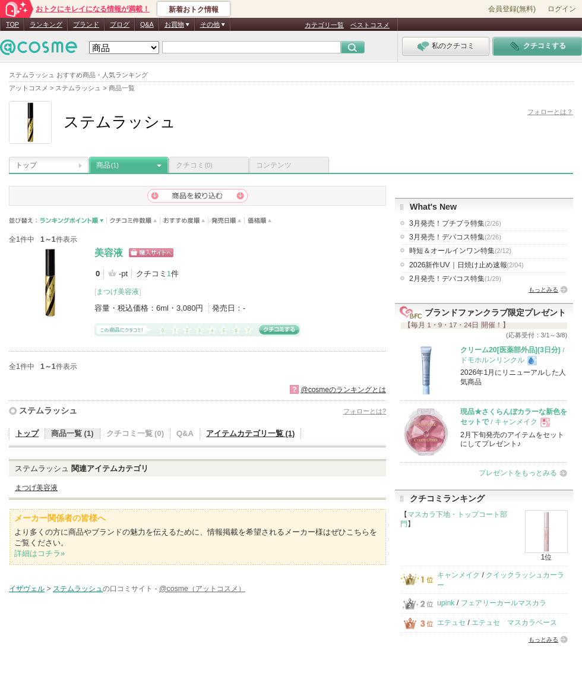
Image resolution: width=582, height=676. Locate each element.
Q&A (147, 24)
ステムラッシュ (48, 410)
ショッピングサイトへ (151, 252)
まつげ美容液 (117, 292)
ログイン (562, 9)
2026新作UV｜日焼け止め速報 (466, 265)
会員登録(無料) (512, 9)
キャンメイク (458, 575)
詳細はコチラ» (39, 553)
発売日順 (226, 220)
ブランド (86, 24)
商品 (107, 165)
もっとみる (543, 289)
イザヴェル (27, 589)
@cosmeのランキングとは (343, 390)
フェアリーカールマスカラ (503, 603)
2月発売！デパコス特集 (455, 278)
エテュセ (451, 622)
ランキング (46, 24)
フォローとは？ (550, 111)
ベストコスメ (370, 25)
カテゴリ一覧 (324, 25)
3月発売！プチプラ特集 (455, 223)
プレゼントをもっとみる (518, 473)
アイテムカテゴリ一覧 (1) (250, 433)
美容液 (108, 253)
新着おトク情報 (194, 9)
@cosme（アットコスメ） (202, 589)
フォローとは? (364, 411)
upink (446, 603)
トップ (26, 165)
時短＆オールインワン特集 (460, 251)
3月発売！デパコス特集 (455, 237)
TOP (12, 24)
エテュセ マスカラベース (514, 622)
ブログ (119, 24)
